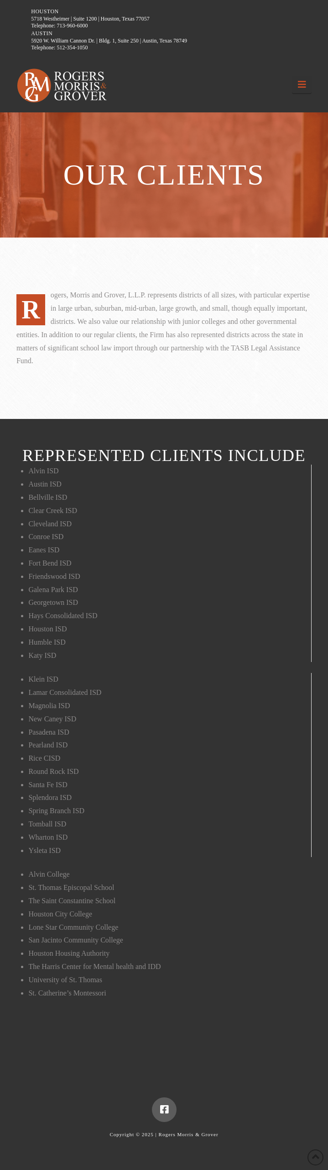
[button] (302, 84)
